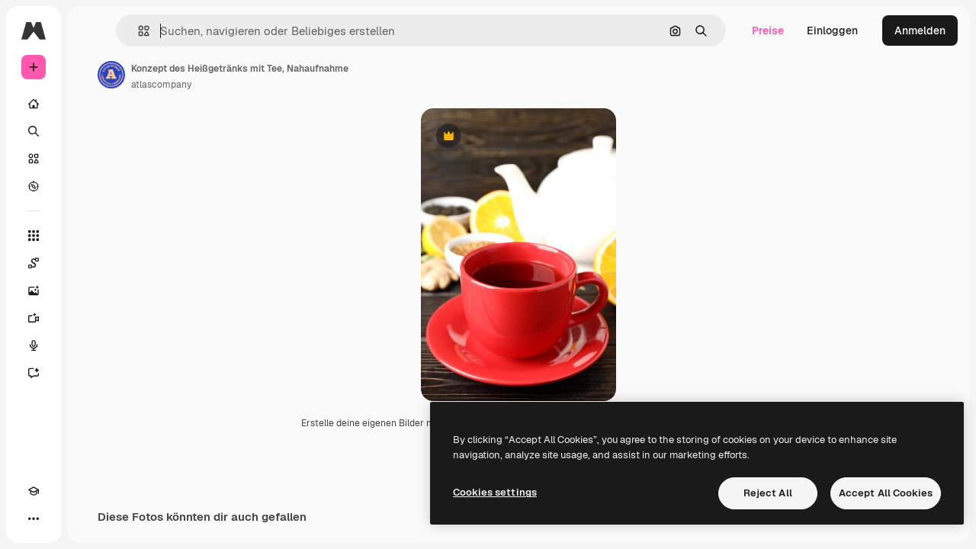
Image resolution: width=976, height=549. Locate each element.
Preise (768, 30)
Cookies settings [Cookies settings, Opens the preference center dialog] (495, 492)
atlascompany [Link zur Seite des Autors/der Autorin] (277, 85)
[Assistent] (91, 373)
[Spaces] (91, 263)
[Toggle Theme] (61, 518)
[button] (235, 31)
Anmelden (920, 30)
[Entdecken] (91, 186)
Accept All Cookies (886, 492)
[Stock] (91, 158)
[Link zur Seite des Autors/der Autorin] (227, 74)
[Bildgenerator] (91, 290)
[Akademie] (33, 518)
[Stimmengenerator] (91, 345)
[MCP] (88, 518)
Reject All (767, 492)
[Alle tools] (91, 235)
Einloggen (832, 30)
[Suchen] (91, 131)
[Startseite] (91, 104)
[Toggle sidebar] (149, 30)
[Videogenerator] (91, 318)
